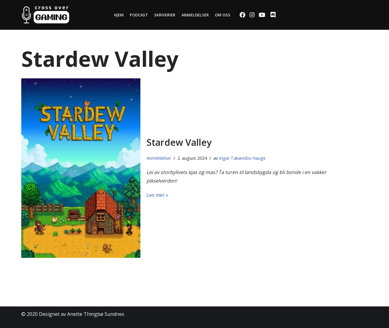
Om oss (222, 15)
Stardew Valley (179, 142)
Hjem (119, 15)
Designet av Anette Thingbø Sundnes (81, 314)
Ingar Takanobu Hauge (242, 158)
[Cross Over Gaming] (45, 14)
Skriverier (164, 15)
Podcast (139, 15)
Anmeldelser (195, 15)
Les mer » (157, 195)
